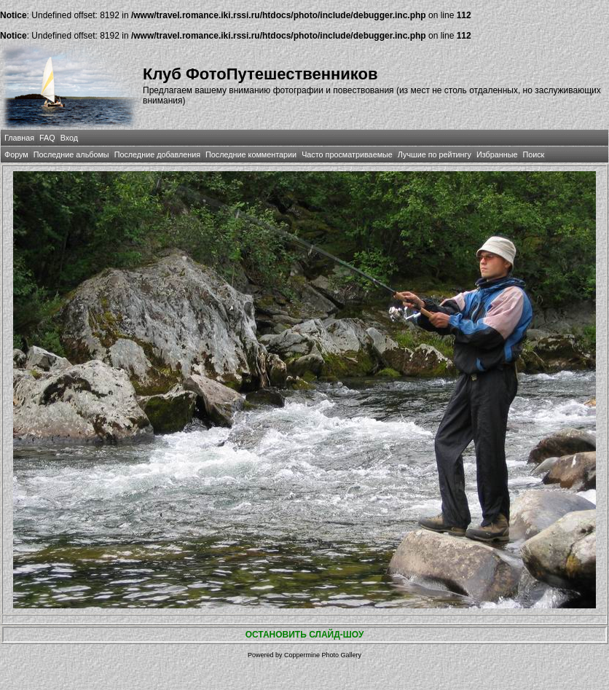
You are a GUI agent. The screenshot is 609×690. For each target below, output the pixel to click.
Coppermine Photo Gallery (322, 655)
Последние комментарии (250, 154)
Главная (19, 137)
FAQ (47, 137)
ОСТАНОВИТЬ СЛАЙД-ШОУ (304, 635)
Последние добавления (157, 154)
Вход (69, 137)
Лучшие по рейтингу (434, 154)
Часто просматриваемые (347, 154)
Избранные (496, 154)
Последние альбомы (71, 154)
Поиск (533, 154)
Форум (16, 154)
